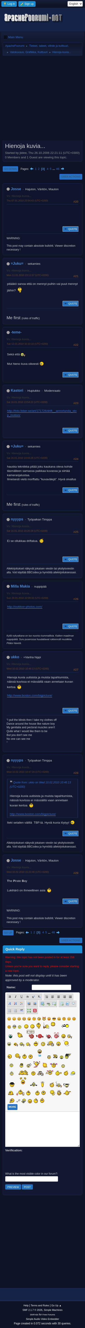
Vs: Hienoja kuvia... (19, 196)
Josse (16, 189)
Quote (70, 229)
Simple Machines (53, 1310)
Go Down (10, 169)
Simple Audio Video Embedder (42, 1319)
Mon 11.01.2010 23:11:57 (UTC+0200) (28, 275)
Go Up (8, 932)
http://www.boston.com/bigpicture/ (29, 695)
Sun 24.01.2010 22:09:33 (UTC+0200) (27, 598)
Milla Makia (20, 586)
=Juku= (17, 263)
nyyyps (17, 519)
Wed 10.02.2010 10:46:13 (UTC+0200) (28, 668)
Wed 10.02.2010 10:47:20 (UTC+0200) (28, 772)
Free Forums (48, 1314)
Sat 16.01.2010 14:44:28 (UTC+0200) (27, 458)
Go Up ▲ (56, 1305)
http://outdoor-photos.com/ (24, 606)
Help (26, 1305)
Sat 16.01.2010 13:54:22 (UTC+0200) (27, 402)
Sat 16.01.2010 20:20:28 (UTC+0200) (27, 530)
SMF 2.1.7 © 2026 (32, 1310)
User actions (70, 176)
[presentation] (39, 1161)
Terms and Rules (40, 1305)
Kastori (17, 390)
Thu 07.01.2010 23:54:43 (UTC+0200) (27, 200)
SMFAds (34, 1314)
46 (57, 169)
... (54, 169)
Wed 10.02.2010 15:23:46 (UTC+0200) (28, 872)
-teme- (16, 332)
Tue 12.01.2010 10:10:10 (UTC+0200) (27, 343)
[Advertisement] (42, 99)
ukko (15, 657)
